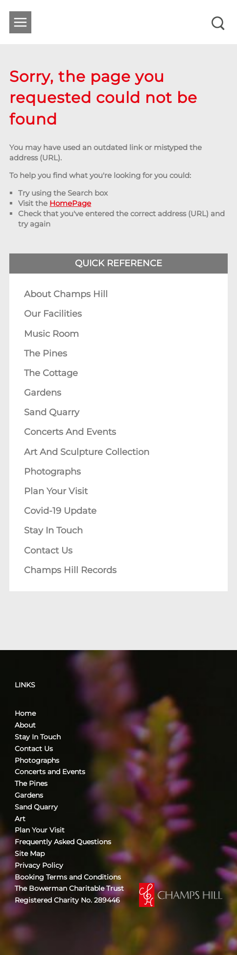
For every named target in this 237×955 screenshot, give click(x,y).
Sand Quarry (51, 412)
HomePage (70, 203)
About (25, 725)
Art (20, 818)
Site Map (30, 853)
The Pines (45, 353)
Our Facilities (53, 313)
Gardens (42, 392)
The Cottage (51, 373)
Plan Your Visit (56, 491)
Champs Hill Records (70, 570)
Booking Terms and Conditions (68, 877)
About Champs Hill (66, 294)
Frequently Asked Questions (63, 841)
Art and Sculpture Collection (86, 452)
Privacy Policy (39, 865)
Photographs (52, 471)
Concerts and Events (70, 432)
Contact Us (48, 550)
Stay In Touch (53, 530)
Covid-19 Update (60, 510)
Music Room (51, 333)
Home (25, 713)
